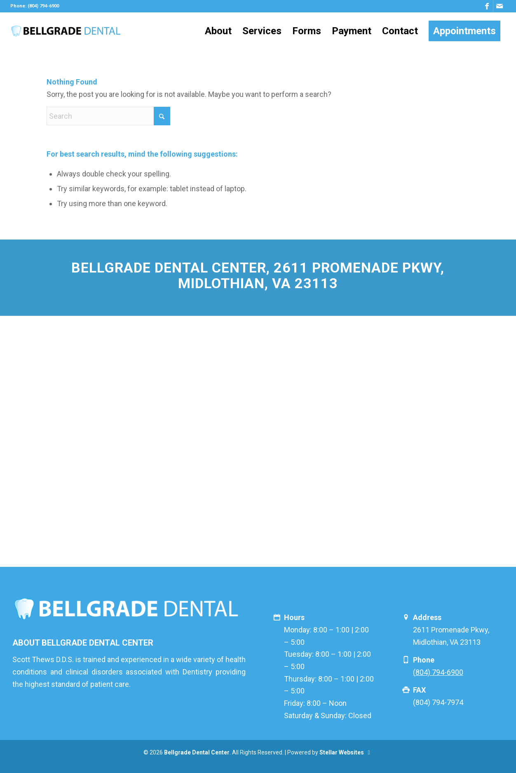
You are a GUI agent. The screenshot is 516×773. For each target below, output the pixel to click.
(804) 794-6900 (438, 672)
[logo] (65, 30)
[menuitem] (218, 30)
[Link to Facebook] (487, 6)
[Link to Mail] (499, 6)
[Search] (108, 116)
